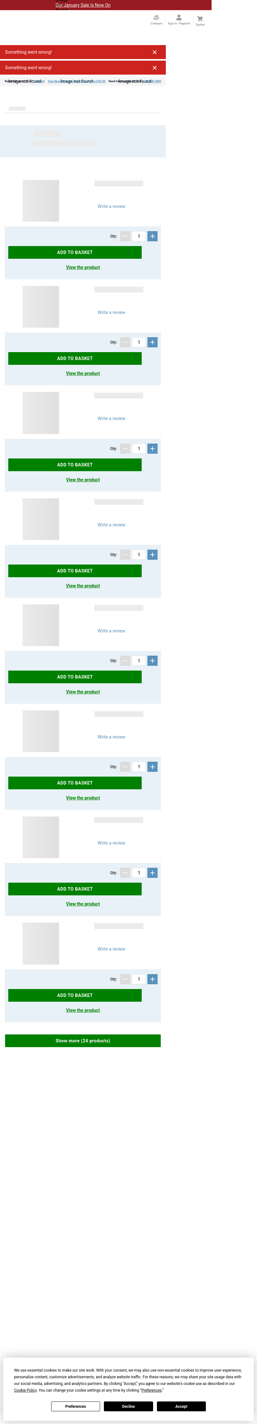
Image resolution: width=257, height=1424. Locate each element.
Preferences (75, 1406)
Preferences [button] (151, 1390)
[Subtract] (125, 236)
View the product (83, 267)
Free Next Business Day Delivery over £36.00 (76, 81)
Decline (128, 1406)
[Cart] (200, 19)
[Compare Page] (156, 20)
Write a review (111, 206)
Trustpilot (38, 81)
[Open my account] (179, 20)
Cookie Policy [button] (25, 1390)
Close (154, 52)
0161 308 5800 (151, 81)
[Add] (152, 236)
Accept (181, 1406)
